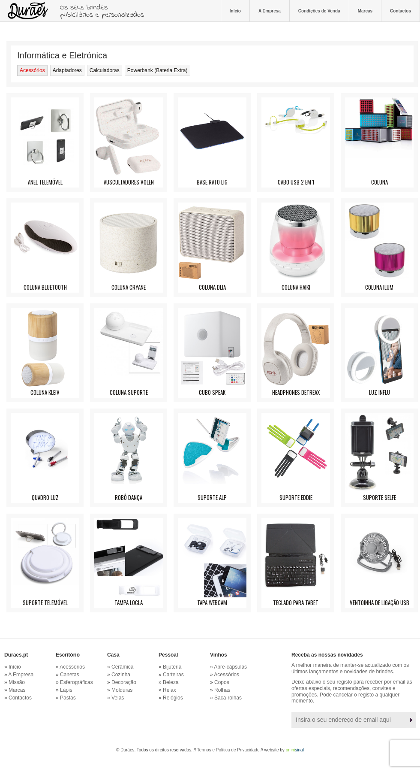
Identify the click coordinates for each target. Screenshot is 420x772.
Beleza (171, 682)
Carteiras (173, 675)
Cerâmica (122, 667)
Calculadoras (105, 70)
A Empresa (269, 11)
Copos (221, 682)
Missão (17, 682)
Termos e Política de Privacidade (228, 750)
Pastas (68, 698)
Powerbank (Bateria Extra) (157, 70)
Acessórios (32, 70)
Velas (117, 698)
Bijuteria (172, 667)
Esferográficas (76, 682)
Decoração (123, 682)
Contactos (400, 11)
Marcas (365, 11)
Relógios (173, 698)
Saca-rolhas (228, 698)
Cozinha (120, 675)
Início (235, 11)
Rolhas (222, 690)
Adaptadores (67, 70)
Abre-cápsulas (230, 667)
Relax (169, 690)
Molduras (121, 690)
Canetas (69, 675)
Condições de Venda (319, 11)
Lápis (66, 690)
